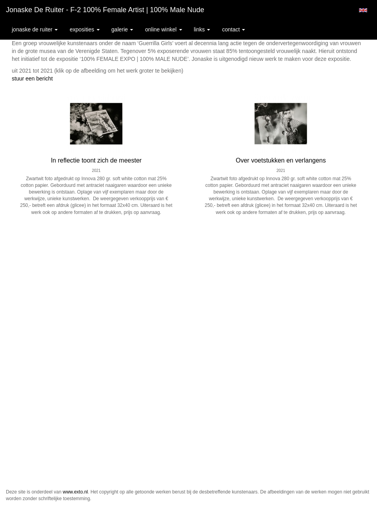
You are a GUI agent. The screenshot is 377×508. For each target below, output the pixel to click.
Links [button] (202, 29)
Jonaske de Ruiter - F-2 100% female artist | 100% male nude (105, 10)
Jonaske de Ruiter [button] (35, 29)
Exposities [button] (84, 29)
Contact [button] (233, 29)
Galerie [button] (123, 29)
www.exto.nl (75, 492)
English (363, 10)
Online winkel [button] (163, 29)
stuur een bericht (32, 78)
